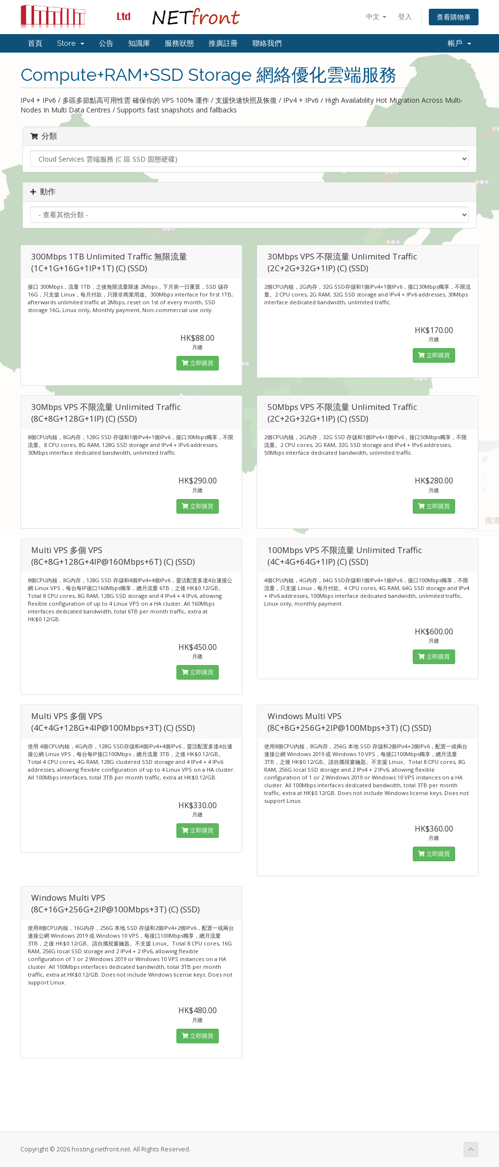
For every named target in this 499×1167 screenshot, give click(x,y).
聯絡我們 (267, 43)
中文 (376, 16)
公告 (106, 43)
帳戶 (459, 43)
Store (70, 43)
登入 (405, 16)
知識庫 (139, 43)
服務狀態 (179, 43)
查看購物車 (454, 16)
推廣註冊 (223, 43)
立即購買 (197, 363)
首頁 (35, 43)
